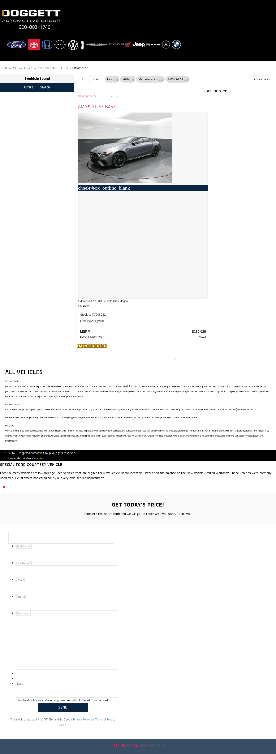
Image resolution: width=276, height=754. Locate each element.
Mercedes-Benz (62, 68)
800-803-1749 (35, 27)
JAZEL (42, 458)
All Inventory (21, 68)
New (33, 68)
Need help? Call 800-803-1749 (138, 745)
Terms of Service (105, 719)
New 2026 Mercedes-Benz (99, 96)
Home (8, 68)
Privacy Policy (81, 719)
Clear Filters (261, 79)
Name (19, 683)
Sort (96, 79)
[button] (115, 79)
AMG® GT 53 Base (97, 106)
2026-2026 (44, 68)
